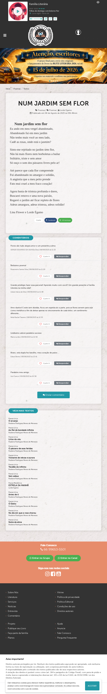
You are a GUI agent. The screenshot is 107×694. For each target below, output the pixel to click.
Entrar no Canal (67, 558)
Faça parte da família (18, 633)
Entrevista (12, 611)
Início (8, 89)
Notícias (12, 606)
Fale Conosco (64, 633)
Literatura (12, 597)
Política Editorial (65, 602)
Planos (11, 638)
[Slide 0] (49, 81)
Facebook (50, 220)
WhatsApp (65, 220)
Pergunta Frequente (67, 638)
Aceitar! (92, 686)
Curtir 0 (45, 256)
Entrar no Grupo (40, 558)
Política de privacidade (68, 597)
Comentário (14, 616)
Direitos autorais (65, 611)
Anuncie (61, 628)
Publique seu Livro (17, 628)
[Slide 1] (51, 81)
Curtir (38, 220)
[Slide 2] (53, 81)
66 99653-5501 (53, 549)
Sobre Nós (13, 592)
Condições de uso (66, 606)
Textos (26, 89)
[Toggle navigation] (5, 35)
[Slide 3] (55, 81)
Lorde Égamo (65, 110)
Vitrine (60, 592)
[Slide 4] (57, 81)
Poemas (17, 89)
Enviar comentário (53, 395)
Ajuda (60, 624)
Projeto (11, 624)
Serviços (12, 602)
